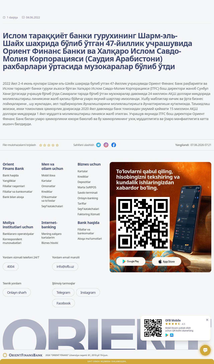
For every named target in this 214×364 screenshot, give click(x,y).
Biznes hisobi (49, 243)
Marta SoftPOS (87, 187)
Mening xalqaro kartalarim (51, 235)
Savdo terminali (87, 192)
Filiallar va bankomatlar (17, 191)
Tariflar (82, 203)
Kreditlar (46, 191)
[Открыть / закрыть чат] (205, 350)
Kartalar (46, 181)
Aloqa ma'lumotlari (90, 238)
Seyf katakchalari (52, 206)
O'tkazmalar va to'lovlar (49, 199)
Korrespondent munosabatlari (12, 241)
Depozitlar (84, 182)
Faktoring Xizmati (89, 214)
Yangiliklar (9, 181)
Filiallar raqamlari (14, 186)
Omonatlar (48, 186)
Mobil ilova (48, 175)
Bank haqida (11, 175)
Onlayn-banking (88, 198)
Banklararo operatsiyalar (18, 234)
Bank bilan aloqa (13, 197)
